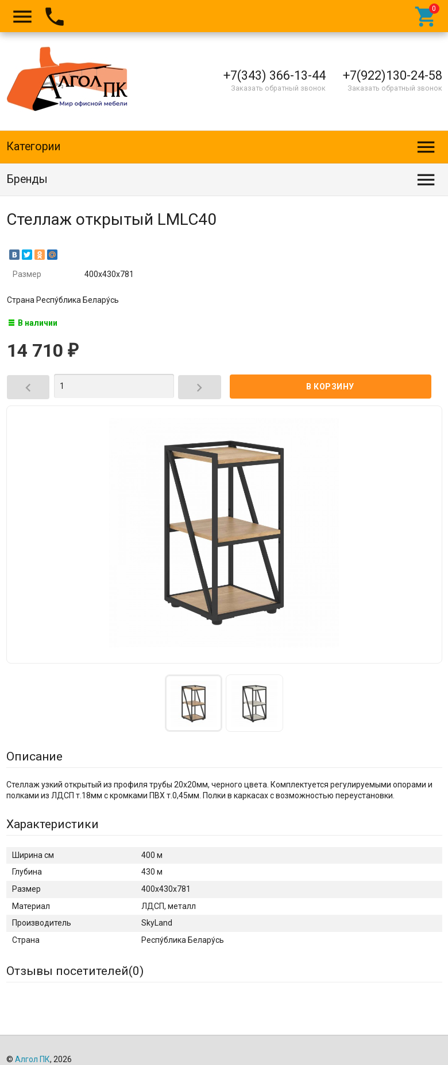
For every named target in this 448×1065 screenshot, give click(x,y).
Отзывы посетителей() (75, 971)
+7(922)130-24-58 (392, 75)
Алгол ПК (32, 1059)
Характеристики (52, 824)
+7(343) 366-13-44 (274, 75)
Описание (34, 756)
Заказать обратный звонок (278, 88)
